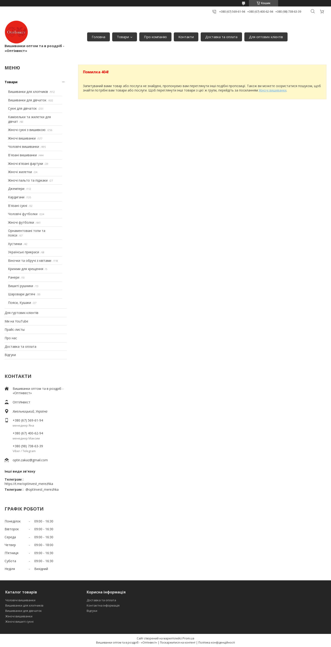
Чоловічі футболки (22, 214)
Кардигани (16, 197)
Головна (98, 36)
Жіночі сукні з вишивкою (27, 130)
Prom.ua (188, 638)
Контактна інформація (103, 605)
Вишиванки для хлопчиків (28, 91)
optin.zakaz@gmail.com (30, 460)
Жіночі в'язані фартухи (25, 163)
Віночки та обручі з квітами (29, 260)
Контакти (186, 36)
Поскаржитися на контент (177, 642)
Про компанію (155, 36)
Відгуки (10, 355)
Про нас (11, 338)
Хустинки (15, 244)
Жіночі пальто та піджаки (28, 180)
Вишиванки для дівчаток (27, 100)
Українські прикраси (23, 252)
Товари (123, 36)
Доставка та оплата (221, 36)
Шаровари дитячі (21, 294)
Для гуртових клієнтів (21, 313)
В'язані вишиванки (22, 155)
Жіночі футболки (21, 222)
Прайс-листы (15, 329)
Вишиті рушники (20, 286)
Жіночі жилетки (20, 172)
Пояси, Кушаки (19, 302)
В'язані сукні (17, 205)
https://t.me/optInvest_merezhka (29, 484)
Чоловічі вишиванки (23, 146)
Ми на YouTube (16, 321)
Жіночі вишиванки (22, 138)
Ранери (13, 277)
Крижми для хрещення (25, 269)
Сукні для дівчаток (22, 108)
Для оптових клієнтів (266, 36)
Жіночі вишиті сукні (19, 621)
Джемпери (16, 188)
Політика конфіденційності (216, 642)
